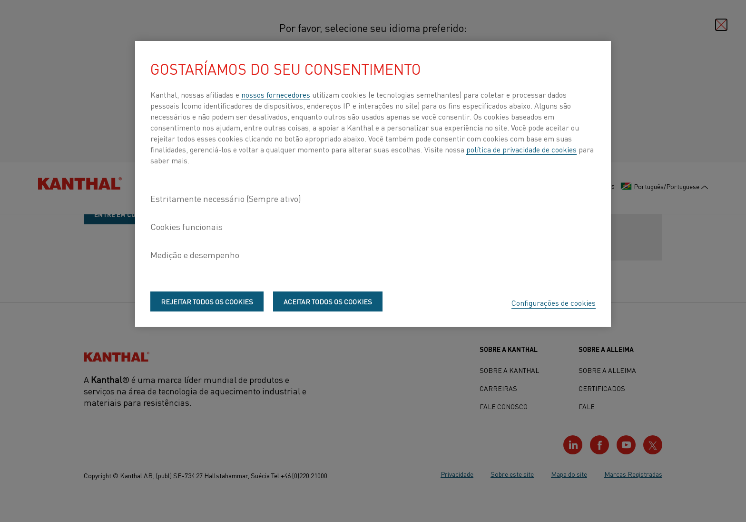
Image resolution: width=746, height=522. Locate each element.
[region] (373, 184)
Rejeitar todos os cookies (207, 301)
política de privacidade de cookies (521, 149)
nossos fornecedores (275, 94)
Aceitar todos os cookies (328, 301)
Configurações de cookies (553, 302)
